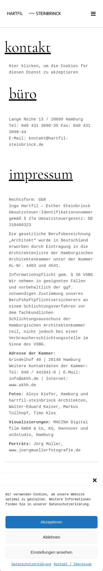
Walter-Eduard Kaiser (33, 407)
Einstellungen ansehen (52, 557)
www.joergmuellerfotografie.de (44, 450)
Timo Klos (45, 413)
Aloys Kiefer (41, 394)
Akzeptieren (51, 527)
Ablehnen (51, 542)
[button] (95, 485)
